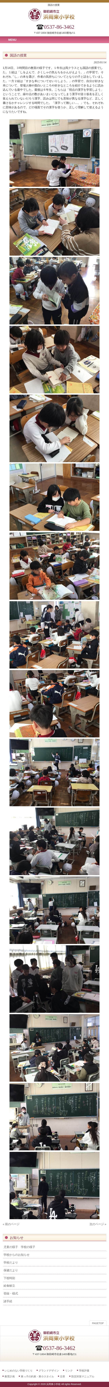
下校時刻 (9, 1278)
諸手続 (8, 1301)
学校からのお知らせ (16, 1254)
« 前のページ (11, 1224)
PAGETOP (98, 1323)
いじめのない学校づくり (19, 1370)
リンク (69, 1370)
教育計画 (10, 1376)
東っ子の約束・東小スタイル (37, 1376)
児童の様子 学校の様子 (19, 1247)
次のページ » (98, 1224)
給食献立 (9, 1285)
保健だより (11, 1270)
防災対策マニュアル (82, 1376)
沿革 (62, 1376)
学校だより (11, 1262)
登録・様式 (11, 1293)
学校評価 (84, 1370)
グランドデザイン (49, 1370)
